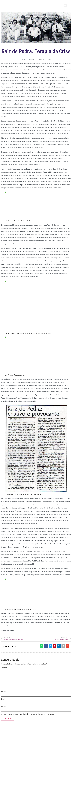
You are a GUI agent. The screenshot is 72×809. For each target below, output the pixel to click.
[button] (65, 5)
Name (3, 700)
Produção (40, 59)
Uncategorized (47, 59)
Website (3, 715)
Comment (4, 676)
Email (3, 708)
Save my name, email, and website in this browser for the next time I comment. (28, 723)
